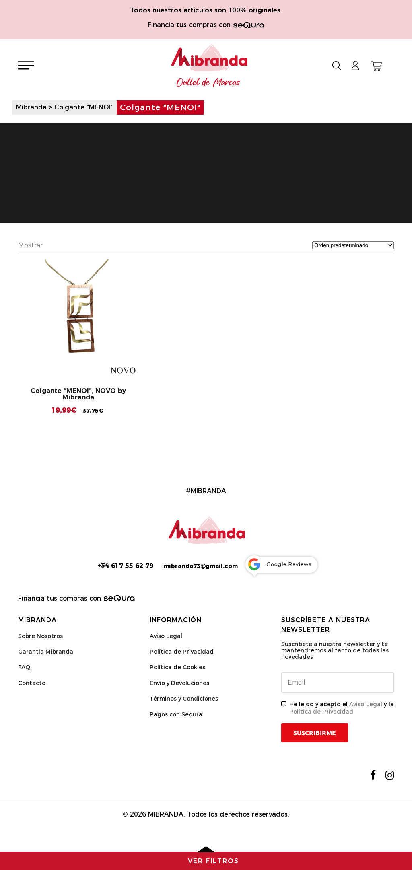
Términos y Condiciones (184, 698)
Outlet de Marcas (208, 83)
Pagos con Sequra (176, 714)
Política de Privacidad (182, 651)
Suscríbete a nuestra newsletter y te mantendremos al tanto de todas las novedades (335, 650)
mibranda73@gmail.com (200, 566)
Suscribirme (314, 732)
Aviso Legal (166, 636)
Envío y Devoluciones (179, 683)
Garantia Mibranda (45, 651)
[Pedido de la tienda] (353, 245)
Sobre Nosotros (40, 636)
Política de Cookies (177, 667)
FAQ (24, 667)
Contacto (31, 683)
